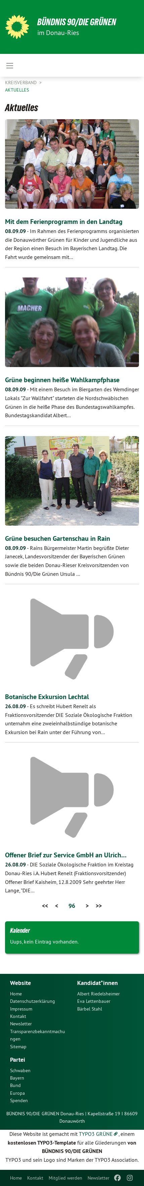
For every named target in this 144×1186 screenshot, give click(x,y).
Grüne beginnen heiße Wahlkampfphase (62, 379)
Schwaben (20, 1070)
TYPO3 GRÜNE (96, 1133)
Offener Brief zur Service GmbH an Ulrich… (66, 855)
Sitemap (18, 1047)
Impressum (21, 1009)
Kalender (20, 930)
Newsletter (98, 1178)
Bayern (17, 1078)
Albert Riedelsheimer (98, 994)
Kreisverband (21, 82)
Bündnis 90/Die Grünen (76, 22)
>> (99, 906)
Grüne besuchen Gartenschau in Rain (57, 538)
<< (45, 906)
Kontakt (35, 1178)
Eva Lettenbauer (93, 1001)
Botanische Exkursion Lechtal (47, 696)
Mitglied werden (65, 1178)
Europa (17, 1093)
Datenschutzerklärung (32, 1001)
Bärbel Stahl (89, 1009)
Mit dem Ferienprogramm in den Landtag (64, 221)
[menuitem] (16, 1178)
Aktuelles (17, 90)
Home (16, 1178)
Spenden (19, 1100)
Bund (15, 1085)
